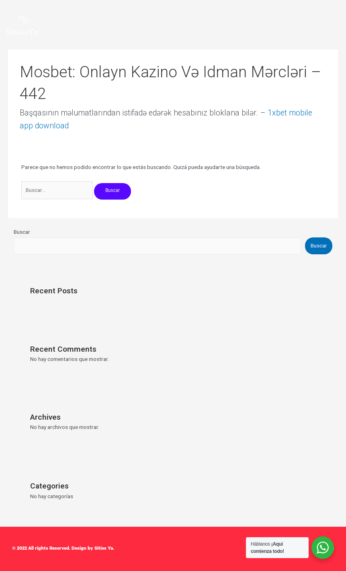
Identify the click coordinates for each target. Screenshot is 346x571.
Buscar (22, 232)
